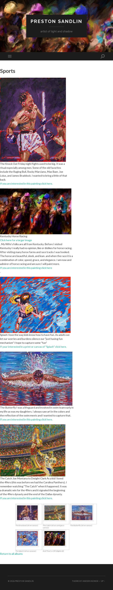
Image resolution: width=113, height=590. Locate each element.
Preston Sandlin (56, 21)
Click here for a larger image (16, 240)
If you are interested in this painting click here (26, 267)
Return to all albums (11, 553)
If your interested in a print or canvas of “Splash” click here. (33, 346)
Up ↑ (103, 581)
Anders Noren (90, 581)
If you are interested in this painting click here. (26, 183)
